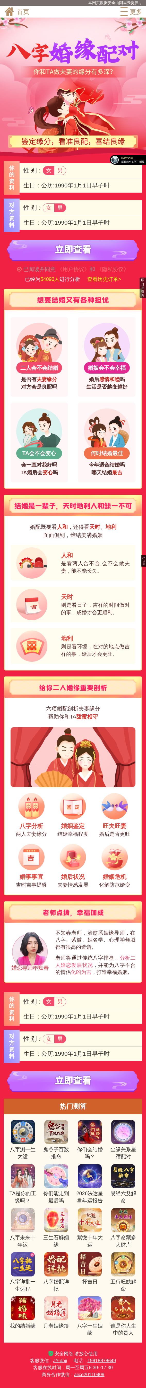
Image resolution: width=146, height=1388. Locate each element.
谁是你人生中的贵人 (123, 1316)
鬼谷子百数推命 (56, 1139)
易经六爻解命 (123, 1183)
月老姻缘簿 (56, 1312)
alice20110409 (89, 1374)
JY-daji (60, 1360)
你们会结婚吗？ (90, 1139)
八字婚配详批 (56, 1271)
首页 (16, 11)
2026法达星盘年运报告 (89, 1183)
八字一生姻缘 (90, 1316)
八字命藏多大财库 (123, 1227)
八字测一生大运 (23, 1139)
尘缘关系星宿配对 (123, 1139)
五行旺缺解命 (123, 1271)
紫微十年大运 (90, 1227)
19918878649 (102, 1360)
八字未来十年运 (23, 1227)
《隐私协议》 (113, 269)
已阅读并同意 (39, 269)
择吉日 (90, 1268)
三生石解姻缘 (56, 1227)
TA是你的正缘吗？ (23, 1183)
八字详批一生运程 (23, 1271)
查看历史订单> (104, 279)
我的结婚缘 (23, 1312)
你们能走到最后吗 (56, 1183)
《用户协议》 (73, 269)
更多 (130, 11)
